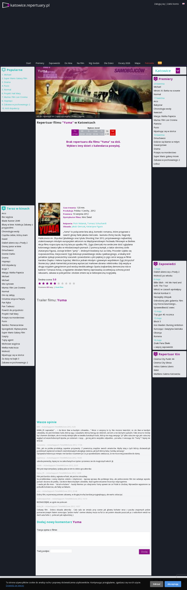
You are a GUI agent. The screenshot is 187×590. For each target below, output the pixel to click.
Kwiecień (158, 112)
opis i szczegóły (63, 116)
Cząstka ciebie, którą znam (15, 235)
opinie (81, 116)
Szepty (5, 336)
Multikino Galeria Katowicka (167, 374)
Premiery (40, 63)
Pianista (157, 123)
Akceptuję (173, 584)
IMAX (156, 370)
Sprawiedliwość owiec (164, 307)
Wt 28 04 (82, 132)
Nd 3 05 (113, 132)
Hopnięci (8, 100)
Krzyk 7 (5, 269)
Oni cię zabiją (8, 295)
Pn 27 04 (75, 132)
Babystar (158, 105)
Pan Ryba (6, 302)
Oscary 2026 (124, 63)
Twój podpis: (43, 551)
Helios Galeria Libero (164, 366)
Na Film (80, 63)
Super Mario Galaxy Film (15, 78)
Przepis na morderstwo (165, 152)
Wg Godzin (94, 63)
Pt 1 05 (102, 132)
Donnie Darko (8, 253)
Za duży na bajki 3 (10, 358)
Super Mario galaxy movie (166, 156)
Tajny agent (7, 340)
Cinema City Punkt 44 (164, 359)
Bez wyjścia (7, 217)
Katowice (163, 70)
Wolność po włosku (163, 275)
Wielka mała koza (10, 347)
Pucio (156, 127)
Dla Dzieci (109, 63)
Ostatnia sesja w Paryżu (13, 298)
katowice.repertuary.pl (30, 5)
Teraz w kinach (18, 208)
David (4, 239)
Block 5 (157, 321)
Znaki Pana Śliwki (162, 343)
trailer (74, 116)
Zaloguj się (159, 3)
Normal (157, 94)
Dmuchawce (160, 138)
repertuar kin (48, 116)
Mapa (137, 63)
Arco (156, 101)
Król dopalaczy (12, 108)
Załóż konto (173, 3)
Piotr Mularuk (51, 77)
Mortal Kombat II (162, 293)
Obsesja (158, 332)
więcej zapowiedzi (164, 347)
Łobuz (157, 163)
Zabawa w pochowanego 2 (167, 160)
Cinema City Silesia (163, 362)
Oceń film (59, 287)
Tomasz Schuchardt (65, 77)
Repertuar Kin (169, 354)
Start (28, 63)
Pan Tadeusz (8, 306)
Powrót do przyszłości (12, 310)
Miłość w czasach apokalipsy (167, 289)
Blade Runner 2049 (11, 220)
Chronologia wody (162, 108)
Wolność (6, 351)
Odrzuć (156, 584)
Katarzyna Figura (94, 226)
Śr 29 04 (88, 132)
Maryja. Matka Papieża (165, 116)
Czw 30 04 (95, 132)
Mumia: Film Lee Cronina (165, 120)
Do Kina (68, 63)
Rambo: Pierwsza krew (12, 325)
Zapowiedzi (54, 63)
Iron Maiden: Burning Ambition (168, 325)
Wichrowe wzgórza (11, 343)
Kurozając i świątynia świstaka (168, 328)
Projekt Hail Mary (12, 93)
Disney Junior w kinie (11, 246)
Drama (157, 148)
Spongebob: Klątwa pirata (14, 328)
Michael (157, 86)
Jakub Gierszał (78, 226)
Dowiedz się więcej (15, 585)
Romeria (158, 336)
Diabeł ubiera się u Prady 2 (166, 271)
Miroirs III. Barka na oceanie (167, 90)
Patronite (149, 63)
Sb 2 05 (107, 132)
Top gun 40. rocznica (164, 314)
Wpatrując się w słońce (165, 131)
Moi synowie (8, 283)
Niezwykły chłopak (162, 297)
